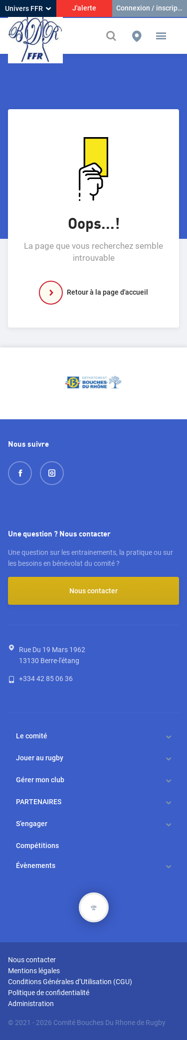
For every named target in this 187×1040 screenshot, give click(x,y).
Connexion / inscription (151, 8)
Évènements (35, 865)
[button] (161, 36)
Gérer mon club (40, 780)
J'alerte (84, 8)
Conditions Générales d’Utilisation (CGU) (70, 982)
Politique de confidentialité (48, 993)
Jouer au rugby (39, 758)
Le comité (31, 736)
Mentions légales (34, 971)
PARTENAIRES (38, 802)
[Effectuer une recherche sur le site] (112, 36)
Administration (31, 1004)
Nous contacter (93, 591)
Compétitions (37, 846)
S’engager (31, 824)
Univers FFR (28, 8)
